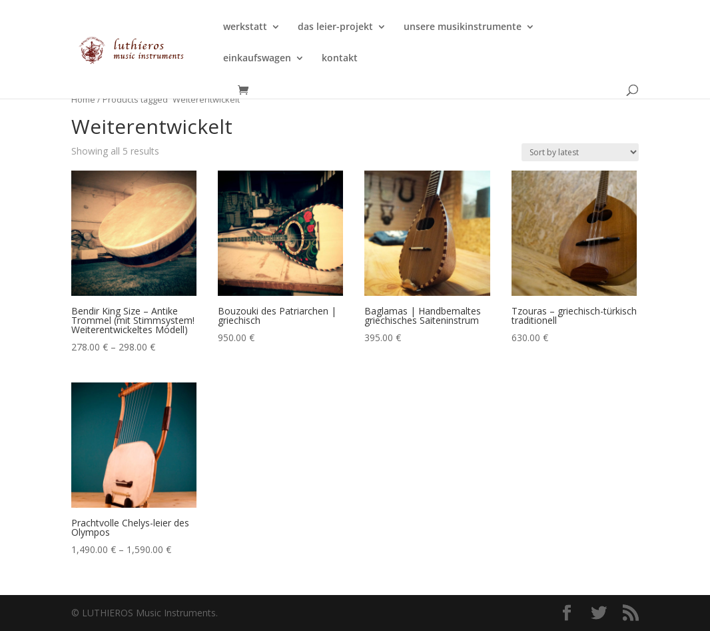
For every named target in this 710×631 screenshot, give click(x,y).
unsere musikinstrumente (463, 27)
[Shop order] (580, 152)
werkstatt (245, 27)
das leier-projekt (335, 27)
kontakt (340, 58)
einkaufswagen (257, 58)
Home (83, 99)
